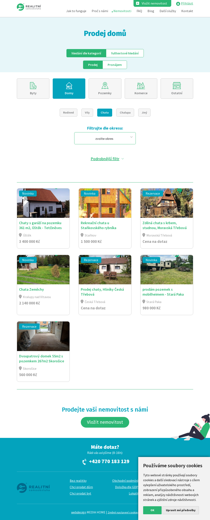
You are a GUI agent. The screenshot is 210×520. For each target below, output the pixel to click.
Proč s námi (100, 11)
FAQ (139, 11)
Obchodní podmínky (126, 481)
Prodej (93, 65)
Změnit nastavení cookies (123, 512)
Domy (69, 93)
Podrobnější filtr (105, 158)
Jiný (144, 112)
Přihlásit (187, 3)
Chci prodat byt (80, 493)
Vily (87, 112)
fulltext (125, 53)
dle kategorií (86, 53)
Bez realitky (78, 481)
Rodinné (68, 112)
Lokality (134, 493)
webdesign (78, 512)
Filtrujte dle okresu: (105, 128)
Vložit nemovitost (154, 3)
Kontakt (187, 11)
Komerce (141, 93)
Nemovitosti (122, 11)
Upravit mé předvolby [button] (180, 510)
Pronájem (115, 65)
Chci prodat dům (81, 487)
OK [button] (152, 510)
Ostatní (176, 93)
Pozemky (105, 93)
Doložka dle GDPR (127, 487)
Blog (150, 11)
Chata (105, 112)
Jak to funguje (76, 11)
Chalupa (125, 112)
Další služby (168, 11)
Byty (33, 93)
